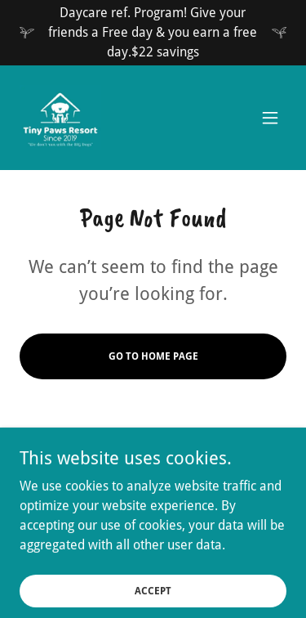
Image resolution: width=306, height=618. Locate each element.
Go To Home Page (153, 356)
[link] (60, 117)
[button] (270, 117)
